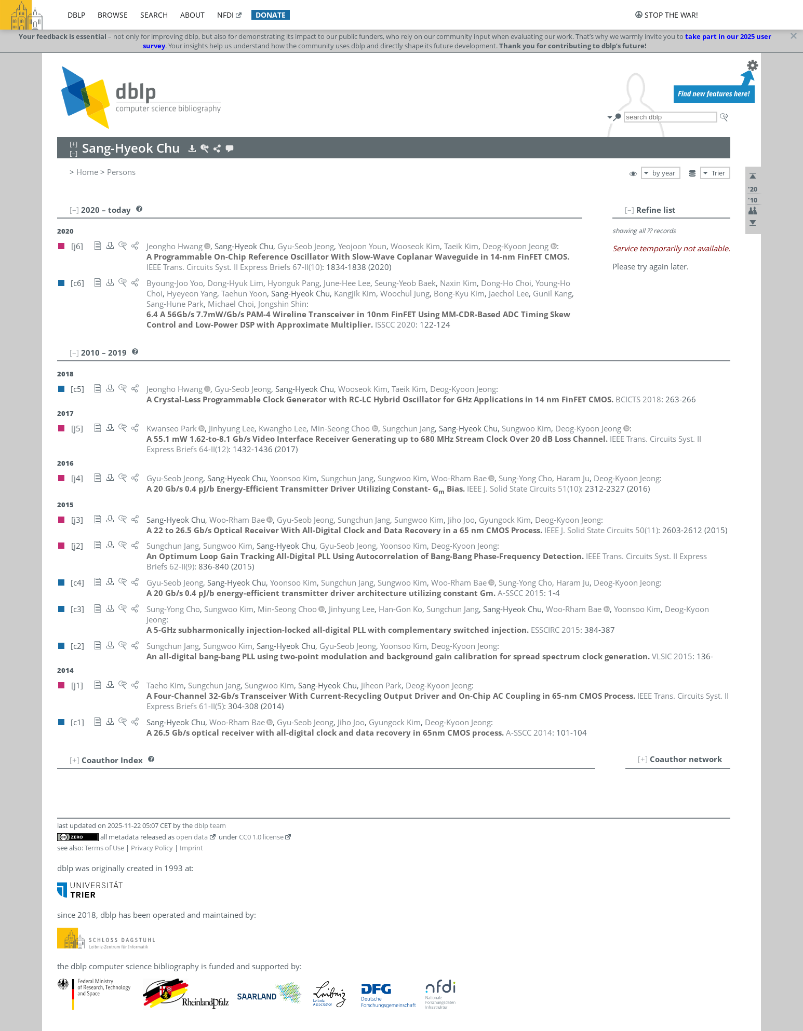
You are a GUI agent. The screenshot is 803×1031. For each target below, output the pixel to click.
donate (271, 15)
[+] (643, 759)
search (154, 15)
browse (113, 15)
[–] (629, 210)
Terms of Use (104, 847)
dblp (76, 15)
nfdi (225, 15)
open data (192, 837)
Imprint (191, 847)
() (234, 267)
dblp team (210, 825)
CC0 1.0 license (261, 837)
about (192, 15)
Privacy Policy (152, 847)
